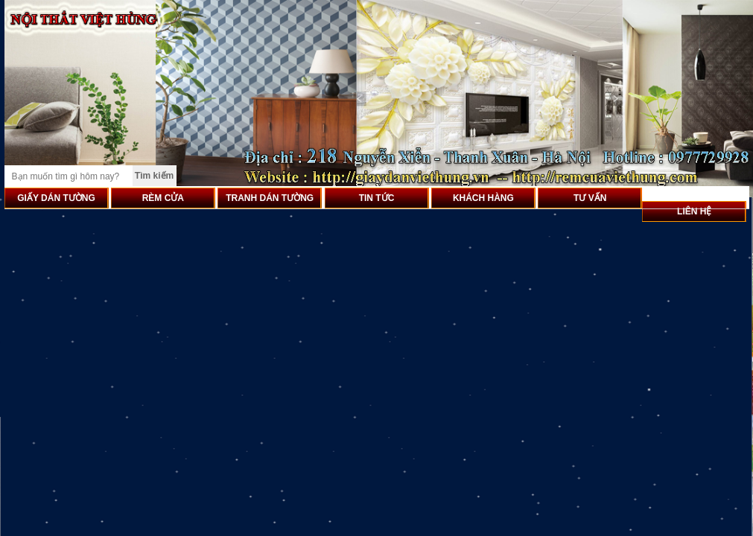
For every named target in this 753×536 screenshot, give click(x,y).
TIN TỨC (377, 198)
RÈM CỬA (163, 198)
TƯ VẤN (590, 198)
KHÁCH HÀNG (483, 198)
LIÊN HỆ (694, 211)
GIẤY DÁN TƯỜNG (56, 198)
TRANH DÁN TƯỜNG (270, 198)
